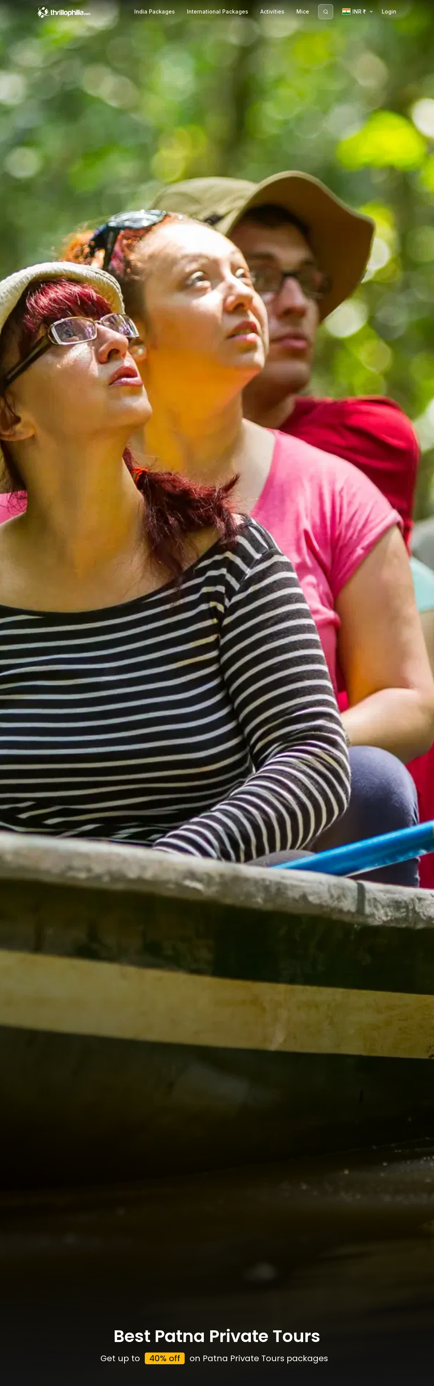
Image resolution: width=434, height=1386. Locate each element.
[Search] (325, 11)
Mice (302, 11)
